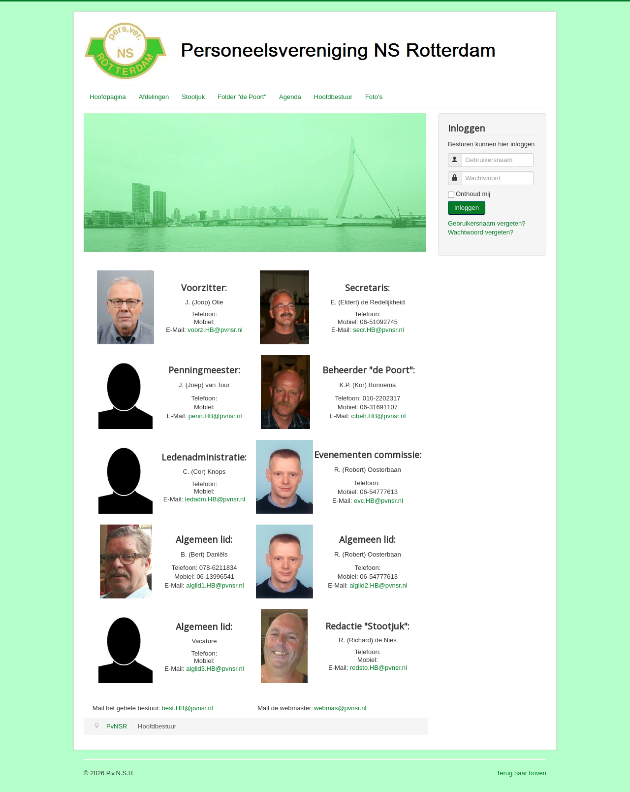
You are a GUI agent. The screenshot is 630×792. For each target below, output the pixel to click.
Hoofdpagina (108, 96)
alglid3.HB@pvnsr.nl (215, 668)
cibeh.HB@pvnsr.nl (378, 416)
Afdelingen (154, 96)
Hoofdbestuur (333, 96)
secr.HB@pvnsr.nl (378, 329)
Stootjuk (193, 96)
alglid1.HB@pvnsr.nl (215, 585)
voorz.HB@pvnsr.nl (215, 329)
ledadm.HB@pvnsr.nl (215, 499)
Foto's (373, 96)
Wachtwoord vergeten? (480, 232)
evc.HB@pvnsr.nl (378, 500)
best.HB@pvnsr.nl (187, 708)
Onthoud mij (473, 194)
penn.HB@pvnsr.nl (215, 416)
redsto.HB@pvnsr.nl (378, 667)
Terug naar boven (521, 773)
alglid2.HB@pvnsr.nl (378, 585)
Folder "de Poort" (242, 96)
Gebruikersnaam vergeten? (487, 223)
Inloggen (466, 207)
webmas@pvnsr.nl (340, 708)
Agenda (290, 96)
